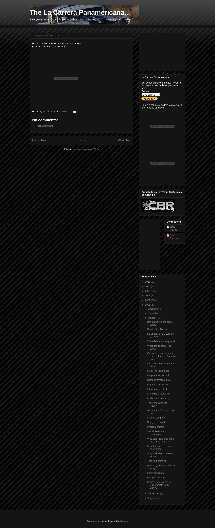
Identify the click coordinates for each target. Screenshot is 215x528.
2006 (148, 304)
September (154, 493)
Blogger (124, 521)
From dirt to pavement (158, 393)
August (152, 498)
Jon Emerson (174, 237)
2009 (148, 291)
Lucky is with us (155, 473)
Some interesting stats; (159, 380)
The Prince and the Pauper (157, 404)
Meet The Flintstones (158, 370)
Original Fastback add (158, 375)
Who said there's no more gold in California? (160, 440)
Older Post (124, 140)
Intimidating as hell (157, 389)
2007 (148, 300)
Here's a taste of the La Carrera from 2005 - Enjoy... (159, 485)
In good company (156, 417)
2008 (148, 295)
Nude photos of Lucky (158, 398)
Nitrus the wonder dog (158, 384)
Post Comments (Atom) (88, 149)
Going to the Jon (156, 477)
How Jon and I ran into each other (159, 447)
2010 (148, 286)
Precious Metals (155, 427)
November (153, 313)
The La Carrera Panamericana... (80, 12)
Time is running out (157, 461)
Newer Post (39, 140)
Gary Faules (173, 228)
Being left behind (156, 422)
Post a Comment (44, 126)
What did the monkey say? (161, 341)
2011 (148, 281)
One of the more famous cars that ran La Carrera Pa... (161, 356)
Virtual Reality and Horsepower (156, 433)
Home (82, 140)
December (153, 308)
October (152, 317)
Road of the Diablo (157, 329)
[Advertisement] (91, 25)
